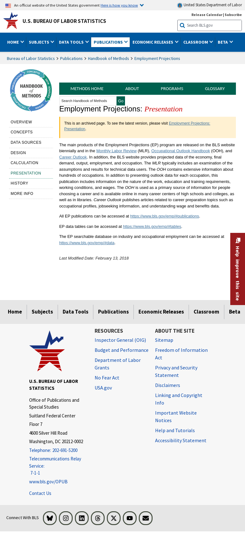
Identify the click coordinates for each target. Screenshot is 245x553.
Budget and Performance (122, 350)
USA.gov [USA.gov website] (103, 387)
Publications (71, 58)
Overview (21, 122)
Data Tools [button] (72, 42)
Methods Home (87, 88)
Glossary (215, 88)
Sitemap (164, 340)
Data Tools (75, 311)
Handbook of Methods (108, 58)
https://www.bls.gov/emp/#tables (152, 226)
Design (18, 153)
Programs (172, 88)
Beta (234, 311)
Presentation (26, 173)
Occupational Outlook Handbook (180, 150)
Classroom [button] (196, 42)
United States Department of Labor (209, 5)
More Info (22, 193)
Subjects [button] (39, 42)
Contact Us (40, 493)
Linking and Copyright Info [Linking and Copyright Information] (178, 399)
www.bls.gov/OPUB (48, 482)
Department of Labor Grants (118, 364)
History (19, 183)
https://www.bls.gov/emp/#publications (164, 216)
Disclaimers (167, 385)
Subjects (42, 311)
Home (15, 311)
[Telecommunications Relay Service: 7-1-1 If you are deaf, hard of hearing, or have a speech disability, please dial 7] (57, 466)
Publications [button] (109, 42)
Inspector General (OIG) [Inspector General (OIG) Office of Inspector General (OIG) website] (120, 340)
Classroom (206, 311)
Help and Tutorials (175, 430)
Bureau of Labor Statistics (31, 58)
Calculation (25, 163)
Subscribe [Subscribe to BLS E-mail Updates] (233, 14)
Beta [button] (223, 42)
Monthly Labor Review (116, 150)
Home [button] (13, 42)
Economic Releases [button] (153, 42)
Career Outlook (73, 157)
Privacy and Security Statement (176, 371)
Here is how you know (119, 5)
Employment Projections (157, 58)
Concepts (22, 132)
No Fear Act (107, 377)
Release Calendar (206, 14)
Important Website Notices (176, 416)
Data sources (26, 142)
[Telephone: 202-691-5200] (57, 450)
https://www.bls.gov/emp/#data (86, 242)
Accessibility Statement (180, 440)
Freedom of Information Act (181, 354)
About (132, 88)
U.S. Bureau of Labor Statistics (64, 21)
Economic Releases (161, 311)
